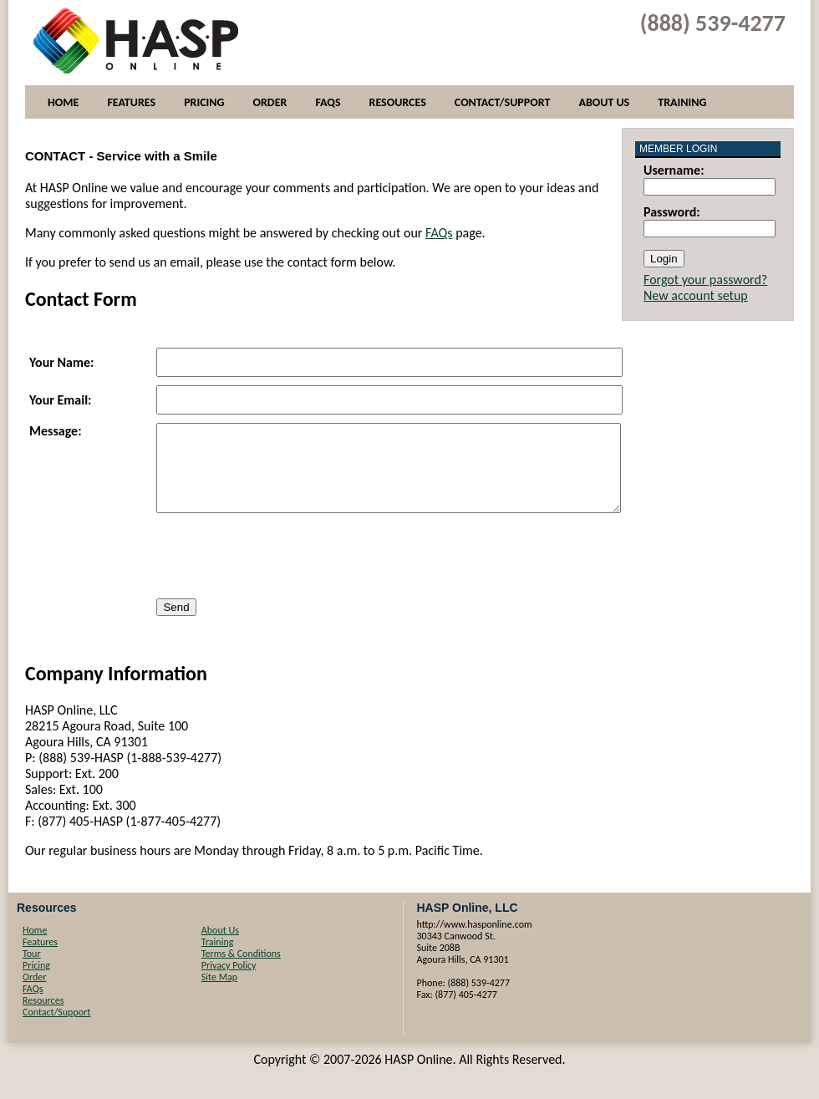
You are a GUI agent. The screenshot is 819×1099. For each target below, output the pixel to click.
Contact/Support (503, 102)
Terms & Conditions (241, 968)
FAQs (327, 102)
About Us (603, 102)
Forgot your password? (705, 279)
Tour (32, 968)
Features (131, 102)
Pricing (204, 102)
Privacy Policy (229, 980)
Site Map (219, 992)
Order (269, 102)
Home (63, 102)
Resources (397, 102)
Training (682, 102)
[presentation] (283, 572)
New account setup (696, 295)
